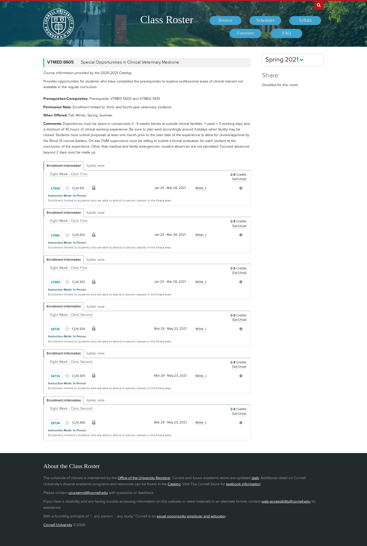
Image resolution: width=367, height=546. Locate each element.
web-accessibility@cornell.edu (285, 501)
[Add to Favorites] (67, 188)
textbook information (243, 484)
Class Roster (166, 20)
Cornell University (57, 525)
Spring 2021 (284, 60)
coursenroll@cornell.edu (88, 492)
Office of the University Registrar (144, 478)
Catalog (174, 484)
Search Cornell (319, 5)
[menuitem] (225, 20)
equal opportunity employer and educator (191, 516)
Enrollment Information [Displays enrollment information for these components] (64, 166)
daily (255, 478)
